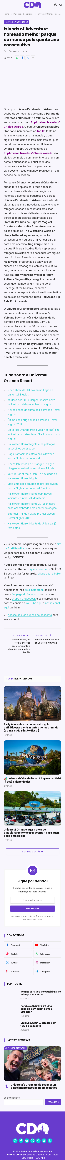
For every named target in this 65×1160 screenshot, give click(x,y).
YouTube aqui (34, 603)
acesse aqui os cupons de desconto (30, 615)
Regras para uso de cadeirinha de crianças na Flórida (40, 993)
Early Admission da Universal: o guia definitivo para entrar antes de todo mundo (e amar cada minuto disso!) (31, 727)
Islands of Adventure (16, 22)
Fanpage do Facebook (25, 594)
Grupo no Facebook (24, 598)
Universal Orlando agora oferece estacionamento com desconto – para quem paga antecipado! (32, 832)
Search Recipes (12, 1097)
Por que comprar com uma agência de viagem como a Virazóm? (36, 1008)
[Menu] (5, 5)
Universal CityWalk (15, 1048)
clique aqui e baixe (38, 569)
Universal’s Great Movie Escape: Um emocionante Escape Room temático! (34, 1086)
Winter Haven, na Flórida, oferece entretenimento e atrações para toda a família (19, 646)
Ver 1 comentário (32, 851)
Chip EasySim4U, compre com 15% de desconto (38, 1024)
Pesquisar (53, 1102)
